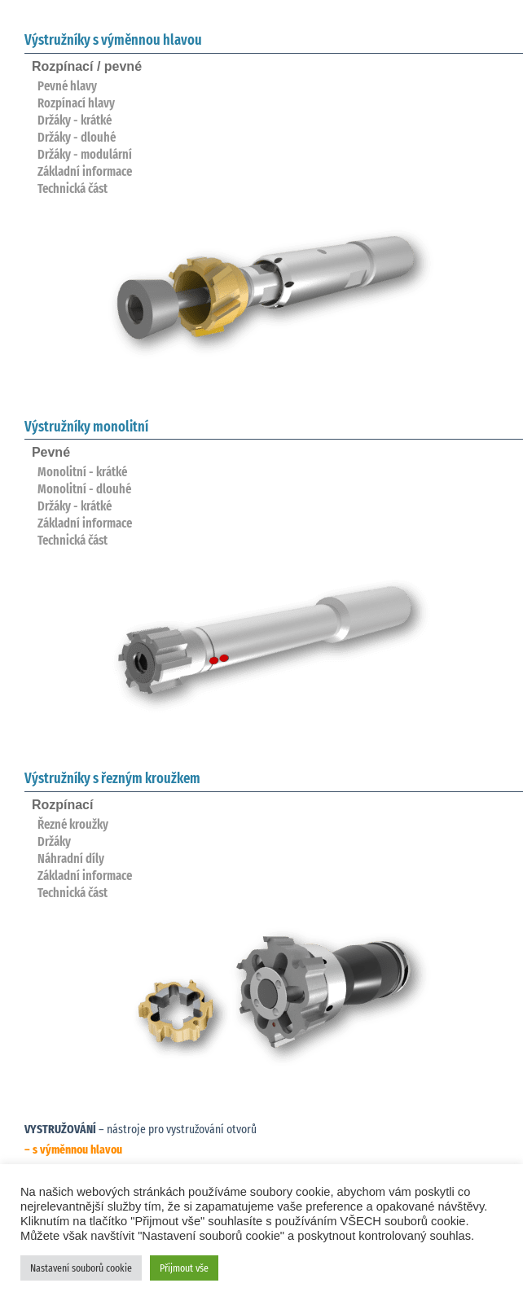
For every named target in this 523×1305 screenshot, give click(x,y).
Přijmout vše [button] (184, 1268)
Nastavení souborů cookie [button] (81, 1268)
